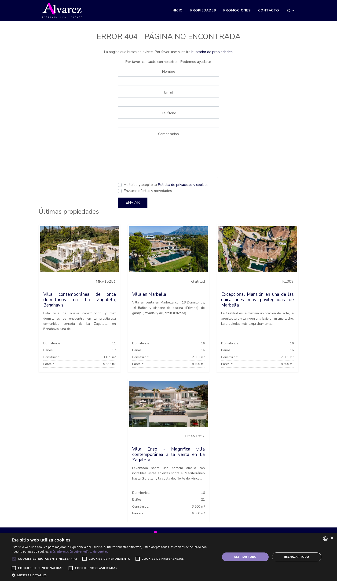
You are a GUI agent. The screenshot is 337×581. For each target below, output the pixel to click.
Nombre (168, 71)
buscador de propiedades (212, 51)
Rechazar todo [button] (296, 557)
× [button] (331, 538)
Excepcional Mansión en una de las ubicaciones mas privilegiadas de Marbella (257, 299)
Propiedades (203, 10)
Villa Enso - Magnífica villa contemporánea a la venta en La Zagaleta (168, 454)
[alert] (168, 557)
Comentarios (168, 134)
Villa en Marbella (149, 294)
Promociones (236, 10)
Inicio (177, 10)
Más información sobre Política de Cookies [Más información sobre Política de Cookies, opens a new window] (79, 552)
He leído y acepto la (166, 184)
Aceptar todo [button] (245, 557)
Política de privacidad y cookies (183, 184)
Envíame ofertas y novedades (148, 190)
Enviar (133, 202)
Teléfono (168, 113)
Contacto (268, 10)
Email (168, 92)
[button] (291, 10)
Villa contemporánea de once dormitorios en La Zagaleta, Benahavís (79, 299)
